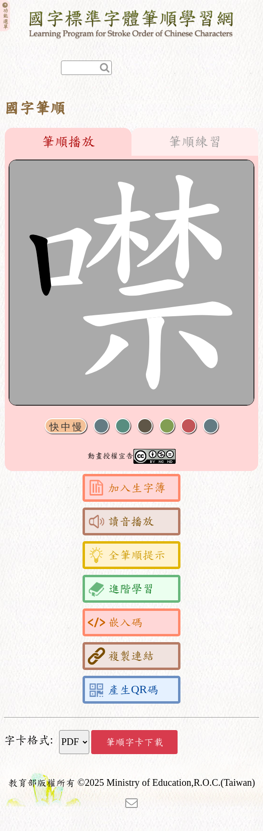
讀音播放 (121, 521)
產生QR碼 (123, 689)
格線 (188, 426)
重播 (167, 426)
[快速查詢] (86, 68)
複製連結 (121, 656)
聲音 (101, 426)
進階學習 (121, 588)
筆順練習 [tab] (195, 142)
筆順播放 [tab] (68, 142)
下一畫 (145, 426)
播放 (123, 426)
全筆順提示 (127, 555)
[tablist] (131, 142)
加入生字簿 (127, 487)
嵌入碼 (115, 622)
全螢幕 (211, 426)
